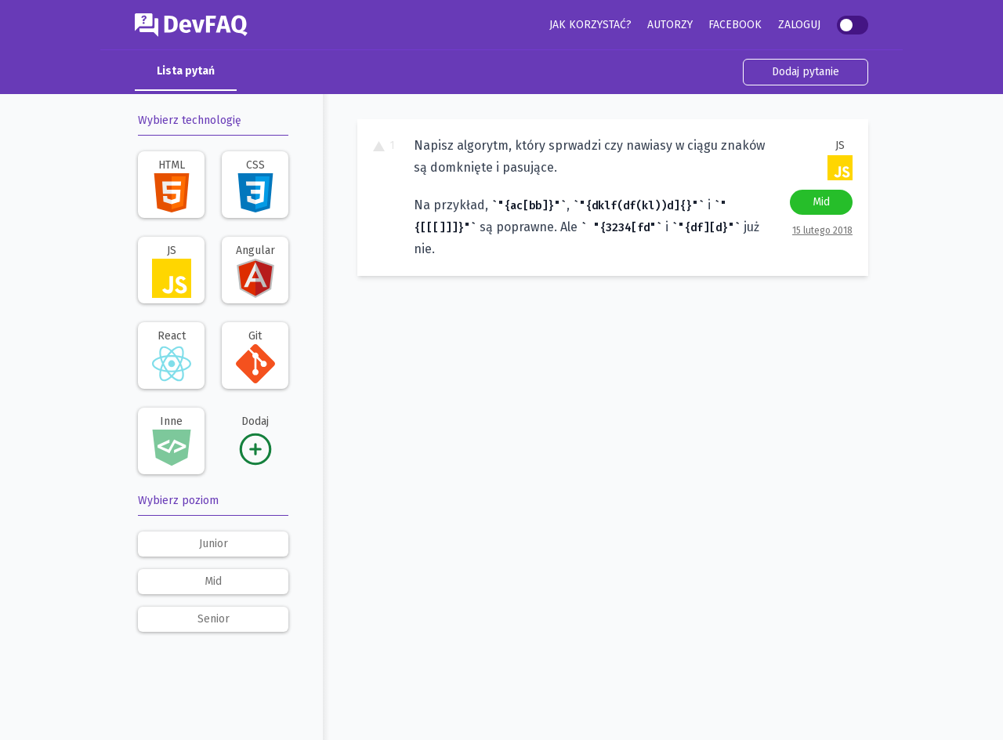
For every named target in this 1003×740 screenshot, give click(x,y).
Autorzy (670, 24)
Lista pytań (186, 71)
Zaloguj (799, 24)
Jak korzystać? (590, 24)
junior (213, 543)
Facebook (735, 24)
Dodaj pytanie (805, 71)
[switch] (852, 25)
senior (213, 619)
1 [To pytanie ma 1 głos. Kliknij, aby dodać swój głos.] (384, 145)
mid (213, 581)
